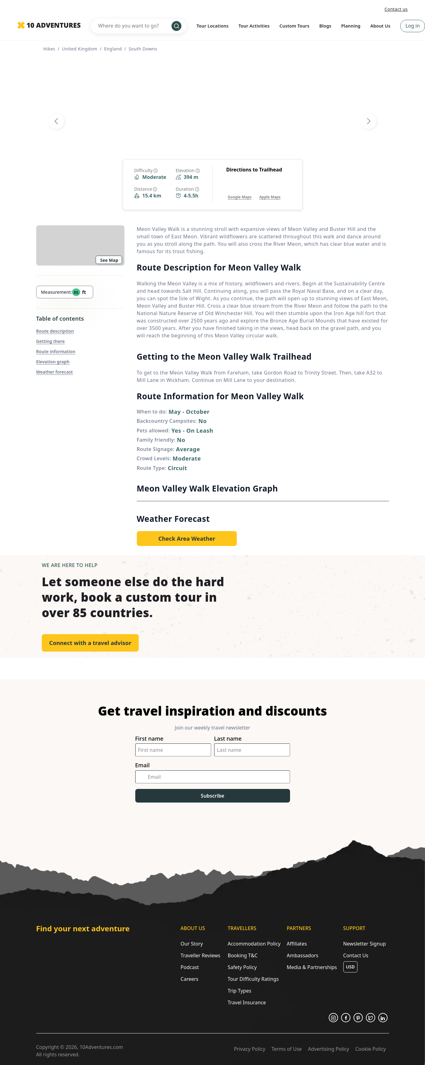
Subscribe (212, 795)
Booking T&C (243, 955)
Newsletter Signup (364, 943)
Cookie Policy (370, 1049)
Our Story (191, 943)
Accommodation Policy (254, 943)
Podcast (189, 967)
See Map (109, 260)
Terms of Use (286, 1049)
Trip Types (239, 990)
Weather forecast (54, 372)
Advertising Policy (328, 1049)
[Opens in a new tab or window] (239, 190)
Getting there (50, 341)
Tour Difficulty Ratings (253, 979)
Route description (55, 331)
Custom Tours (295, 26)
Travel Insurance (247, 1002)
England (113, 49)
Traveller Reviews (200, 955)
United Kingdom (79, 49)
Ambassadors (302, 955)
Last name (228, 738)
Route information (56, 351)
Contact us (396, 9)
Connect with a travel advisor (90, 643)
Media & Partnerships (312, 967)
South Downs (142, 49)
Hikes (49, 49)
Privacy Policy (249, 1049)
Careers (189, 979)
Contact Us (355, 955)
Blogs (325, 26)
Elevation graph (53, 362)
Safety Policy (242, 967)
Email (142, 765)
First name (149, 738)
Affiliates (297, 943)
